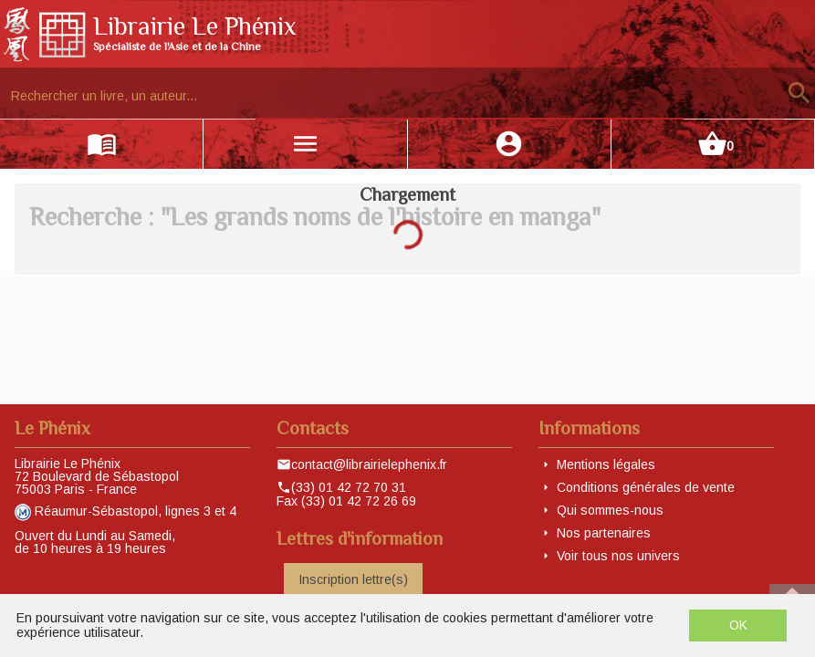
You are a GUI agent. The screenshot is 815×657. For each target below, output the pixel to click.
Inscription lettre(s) (353, 579)
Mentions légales (606, 464)
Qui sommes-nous (610, 510)
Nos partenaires (604, 533)
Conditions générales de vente (646, 487)
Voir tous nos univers (618, 555)
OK (738, 625)
